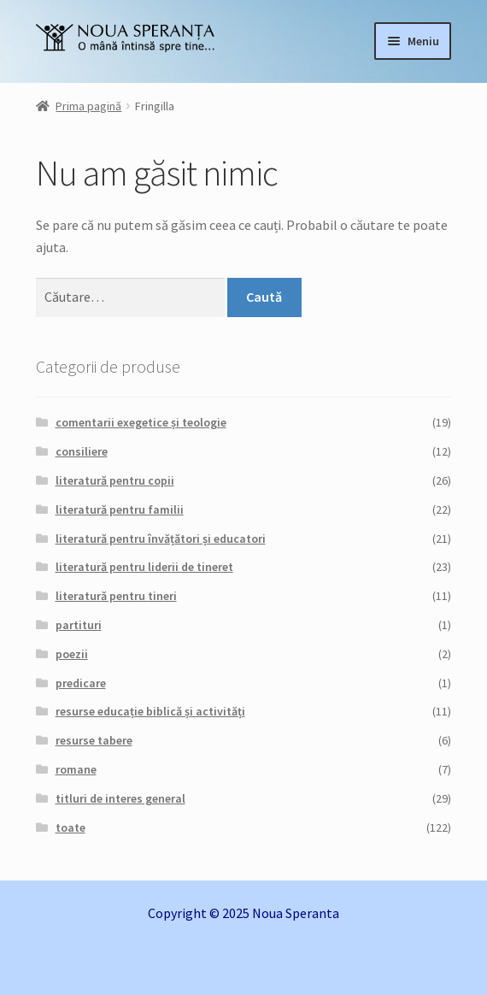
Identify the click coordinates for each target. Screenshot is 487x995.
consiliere (82, 451)
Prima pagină (88, 106)
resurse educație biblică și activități (150, 711)
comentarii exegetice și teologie (141, 422)
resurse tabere (94, 740)
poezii (72, 654)
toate (70, 827)
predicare (81, 683)
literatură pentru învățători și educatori (161, 538)
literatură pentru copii (115, 480)
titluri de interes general (120, 798)
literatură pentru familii (120, 509)
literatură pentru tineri (116, 595)
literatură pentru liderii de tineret (144, 566)
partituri (79, 625)
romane (76, 769)
